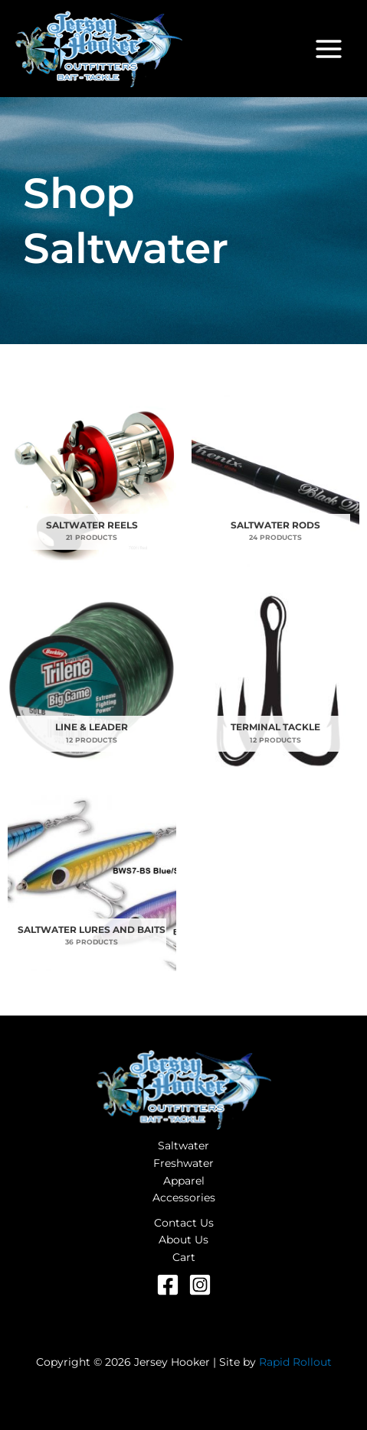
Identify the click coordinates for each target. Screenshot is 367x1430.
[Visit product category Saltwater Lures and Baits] (92, 883)
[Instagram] (199, 1284)
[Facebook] (167, 1284)
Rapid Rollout (295, 1362)
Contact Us (184, 1223)
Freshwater (183, 1163)
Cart (183, 1257)
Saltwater (183, 1145)
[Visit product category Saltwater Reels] (92, 478)
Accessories (183, 1197)
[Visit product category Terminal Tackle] (276, 681)
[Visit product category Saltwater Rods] (276, 478)
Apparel (184, 1181)
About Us (183, 1239)
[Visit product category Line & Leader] (92, 681)
